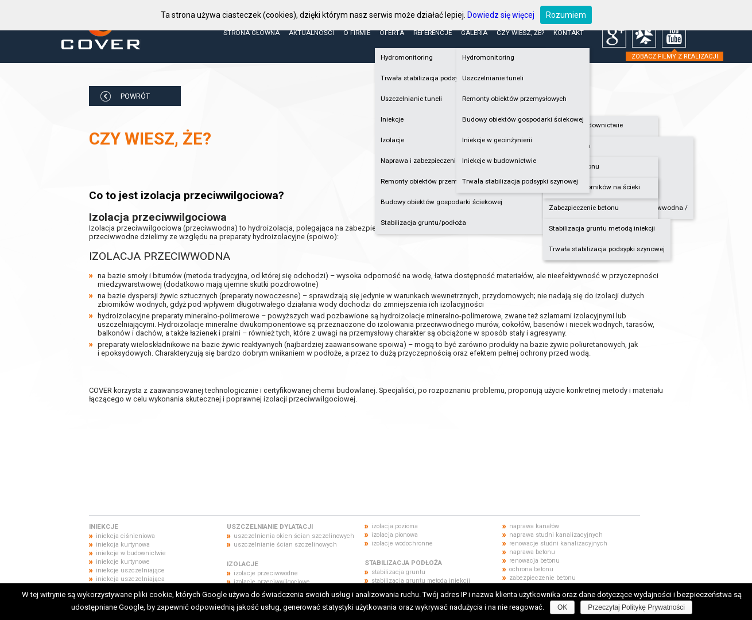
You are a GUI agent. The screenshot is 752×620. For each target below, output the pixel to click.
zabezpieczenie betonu (542, 578)
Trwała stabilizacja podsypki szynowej (607, 249)
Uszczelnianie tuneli (493, 78)
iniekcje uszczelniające (130, 570)
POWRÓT (135, 96)
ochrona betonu (531, 569)
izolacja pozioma (394, 526)
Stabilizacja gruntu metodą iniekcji (602, 228)
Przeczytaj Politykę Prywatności (636, 607)
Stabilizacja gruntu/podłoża (423, 223)
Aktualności (311, 33)
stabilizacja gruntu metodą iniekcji (420, 580)
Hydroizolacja (570, 146)
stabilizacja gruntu (398, 572)
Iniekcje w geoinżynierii (497, 140)
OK (562, 607)
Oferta (391, 33)
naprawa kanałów (534, 526)
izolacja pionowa (394, 535)
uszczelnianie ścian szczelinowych (285, 544)
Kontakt (568, 33)
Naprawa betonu (574, 166)
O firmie (356, 33)
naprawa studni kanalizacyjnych (556, 535)
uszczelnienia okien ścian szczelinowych (294, 536)
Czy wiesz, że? (520, 33)
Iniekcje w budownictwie (586, 125)
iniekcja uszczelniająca (130, 579)
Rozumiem (566, 15)
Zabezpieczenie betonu (584, 208)
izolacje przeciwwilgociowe (272, 582)
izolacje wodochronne (402, 543)
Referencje (432, 33)
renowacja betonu (534, 560)
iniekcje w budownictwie (131, 553)
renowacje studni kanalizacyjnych (558, 543)
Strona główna (251, 33)
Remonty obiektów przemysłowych (514, 99)
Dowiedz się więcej (500, 15)
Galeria (474, 33)
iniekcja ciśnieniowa (125, 536)
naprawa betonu (532, 552)
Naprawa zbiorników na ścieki (594, 187)
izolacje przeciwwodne (266, 573)
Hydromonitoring (488, 57)
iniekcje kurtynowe (123, 562)
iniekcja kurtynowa (123, 544)
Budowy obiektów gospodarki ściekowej (441, 202)
